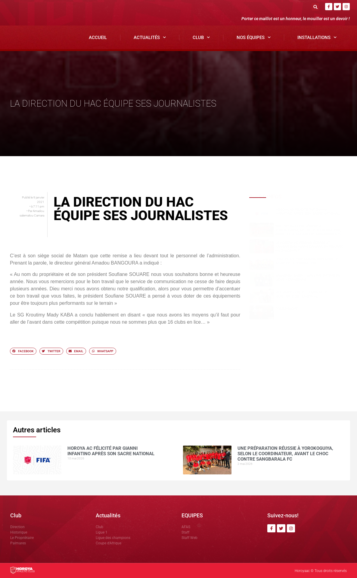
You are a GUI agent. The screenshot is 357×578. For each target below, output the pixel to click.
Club (201, 37)
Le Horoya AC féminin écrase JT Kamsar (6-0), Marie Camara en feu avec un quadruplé (309, 247)
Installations (317, 37)
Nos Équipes (254, 37)
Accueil (98, 37)
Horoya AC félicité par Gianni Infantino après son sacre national (307, 212)
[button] (315, 7)
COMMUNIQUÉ (286, 309)
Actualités (150, 37)
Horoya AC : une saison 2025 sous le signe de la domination (306, 261)
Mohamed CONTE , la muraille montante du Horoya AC (301, 294)
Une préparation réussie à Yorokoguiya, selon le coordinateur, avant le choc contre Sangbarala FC (308, 230)
